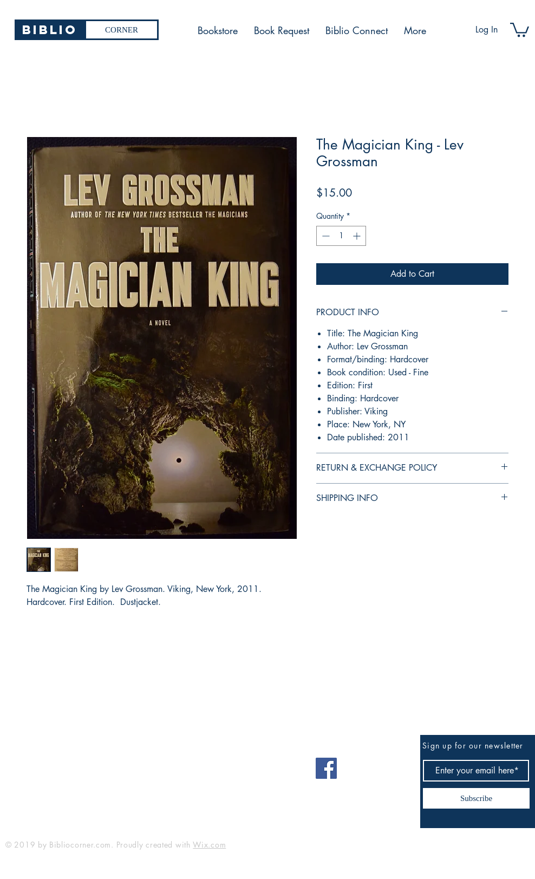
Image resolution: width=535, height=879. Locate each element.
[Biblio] (49, 29)
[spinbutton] (341, 235)
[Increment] (357, 235)
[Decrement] (324, 235)
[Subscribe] (476, 798)
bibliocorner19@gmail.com (58, 764)
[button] (519, 29)
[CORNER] (121, 29)
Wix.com (209, 844)
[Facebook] (326, 768)
